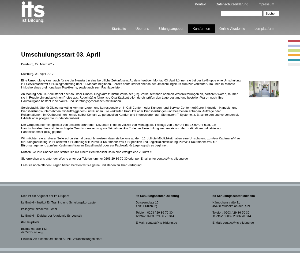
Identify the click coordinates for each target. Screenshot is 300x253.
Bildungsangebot (171, 29)
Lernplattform (264, 29)
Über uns (142, 29)
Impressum (266, 4)
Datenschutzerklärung (232, 4)
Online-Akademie (232, 29)
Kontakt (200, 4)
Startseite (119, 29)
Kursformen (201, 29)
